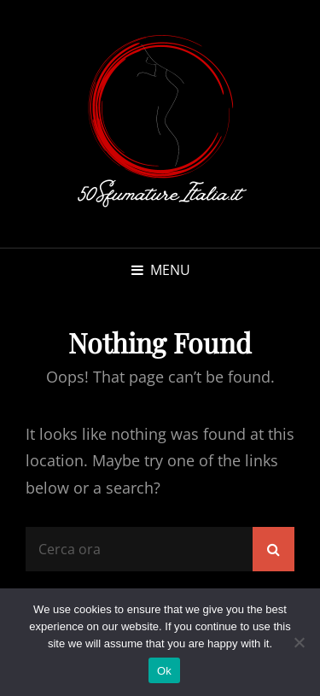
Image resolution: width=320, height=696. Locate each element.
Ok (164, 670)
